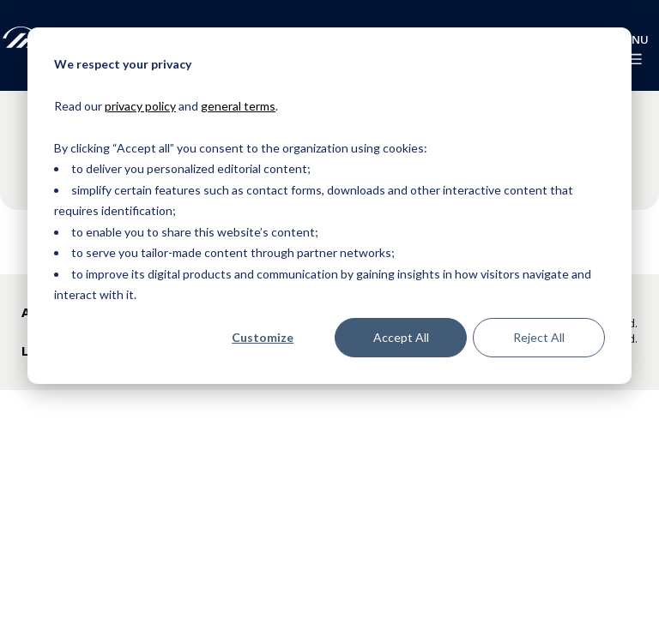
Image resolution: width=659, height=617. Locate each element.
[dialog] (329, 205)
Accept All (401, 337)
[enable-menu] (632, 59)
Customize (262, 337)
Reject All (539, 337)
